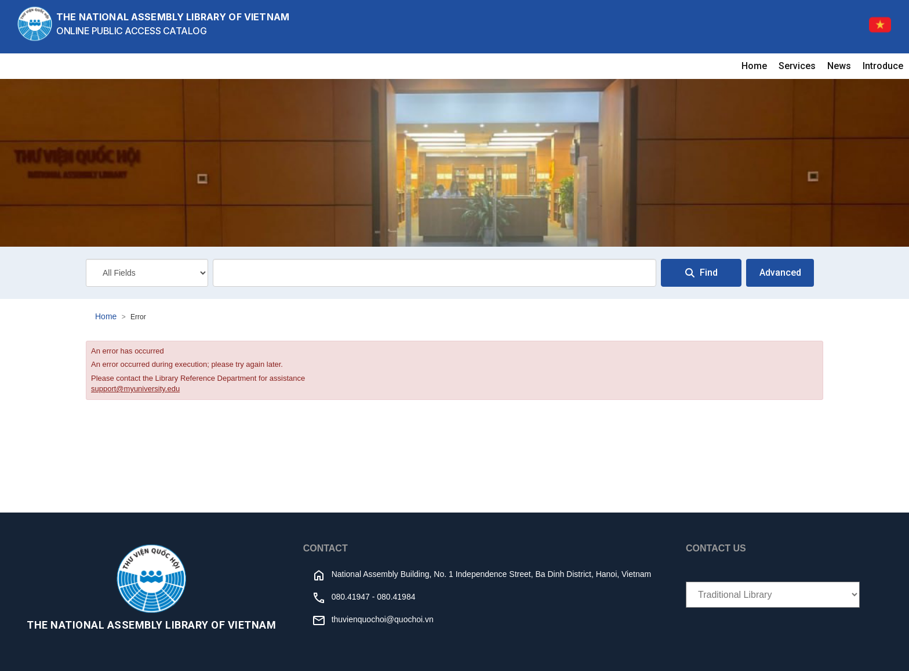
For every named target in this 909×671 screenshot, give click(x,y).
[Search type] (147, 273)
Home (754, 65)
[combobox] (434, 273)
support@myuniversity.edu (135, 388)
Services (797, 65)
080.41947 (351, 596)
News (839, 65)
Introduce (883, 65)
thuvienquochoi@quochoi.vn (383, 619)
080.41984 (396, 596)
